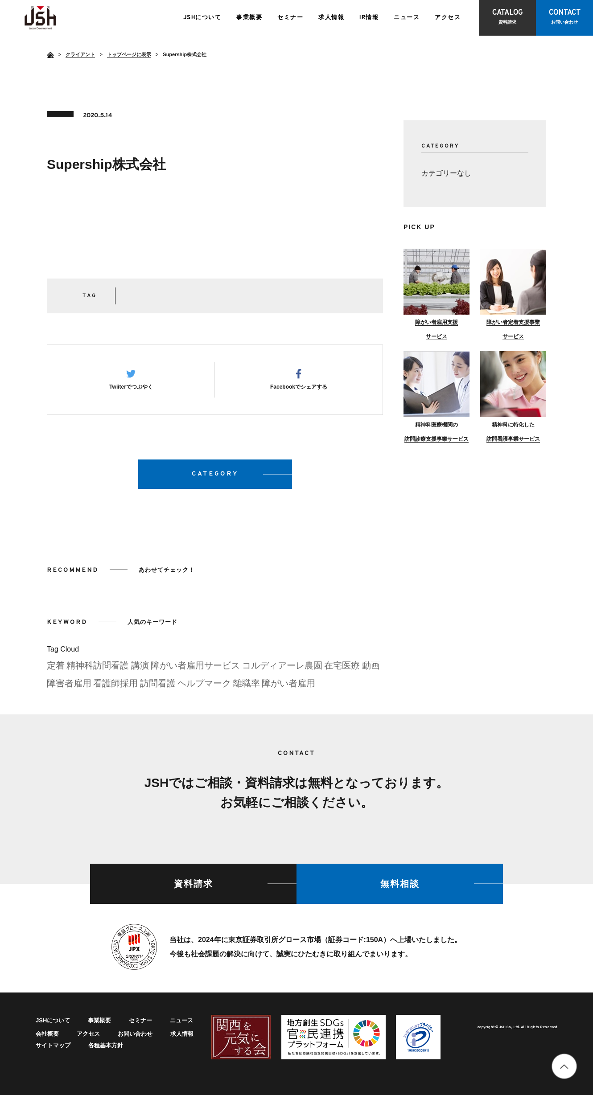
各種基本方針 (105, 1045)
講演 (140, 668)
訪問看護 (158, 686)
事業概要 (249, 17)
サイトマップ (53, 1045)
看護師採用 (115, 686)
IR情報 (369, 17)
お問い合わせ (135, 1033)
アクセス (448, 17)
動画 (371, 668)
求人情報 (331, 17)
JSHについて (202, 17)
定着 (56, 668)
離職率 (246, 686)
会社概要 (47, 1033)
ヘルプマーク (204, 686)
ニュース (407, 17)
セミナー (290, 17)
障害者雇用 (69, 686)
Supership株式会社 (40, 17)
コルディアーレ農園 (282, 668)
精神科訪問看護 (97, 668)
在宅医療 (342, 668)
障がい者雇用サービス (195, 668)
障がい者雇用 (288, 686)
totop (564, 1066)
